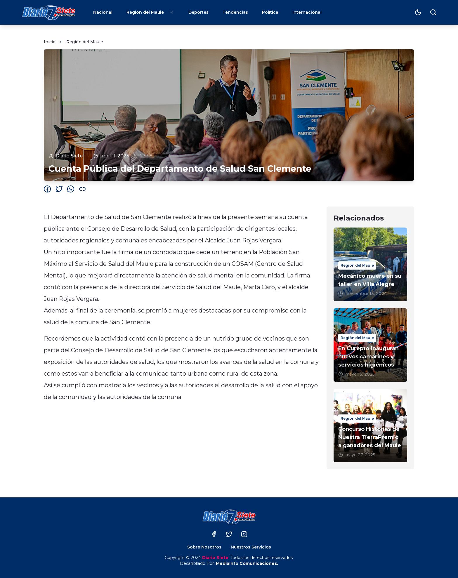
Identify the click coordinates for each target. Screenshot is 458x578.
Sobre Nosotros (204, 547)
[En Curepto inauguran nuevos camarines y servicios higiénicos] (370, 345)
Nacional (102, 12)
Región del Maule (150, 12)
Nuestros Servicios (251, 547)
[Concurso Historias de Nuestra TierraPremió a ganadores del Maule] (370, 425)
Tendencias (235, 12)
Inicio (49, 41)
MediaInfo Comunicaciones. (247, 563)
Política (270, 12)
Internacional (307, 12)
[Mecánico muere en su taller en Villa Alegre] (370, 264)
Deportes (198, 12)
